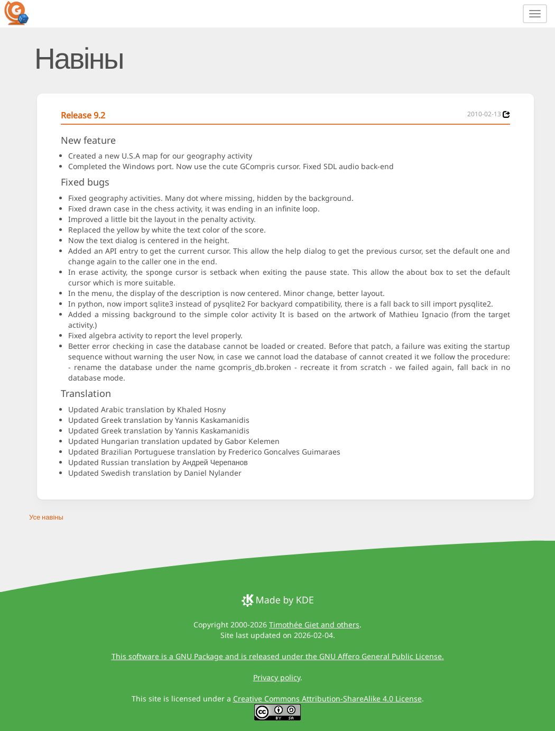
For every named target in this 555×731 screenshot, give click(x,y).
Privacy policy (276, 677)
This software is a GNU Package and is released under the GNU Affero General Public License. (278, 656)
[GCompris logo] (23, 12)
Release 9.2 (83, 115)
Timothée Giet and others (314, 624)
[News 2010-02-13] (506, 114)
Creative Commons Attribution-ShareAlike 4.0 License (327, 698)
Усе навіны (46, 517)
